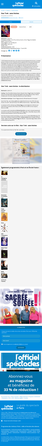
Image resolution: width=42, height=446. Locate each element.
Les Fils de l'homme (3, 280)
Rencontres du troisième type (4, 196)
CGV (10, 398)
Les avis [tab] (31, 22)
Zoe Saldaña (33, 40)
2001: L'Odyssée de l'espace (4, 235)
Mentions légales (19, 398)
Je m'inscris (21, 347)
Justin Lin (10, 38)
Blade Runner (3, 272)
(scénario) (18, 98)
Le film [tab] (10, 22)
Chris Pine (13, 40)
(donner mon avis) (13, 17)
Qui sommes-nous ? (5, 396)
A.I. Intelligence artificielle (4, 178)
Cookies (26, 398)
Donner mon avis (21, 134)
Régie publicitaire (24, 396)
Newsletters (5, 398)
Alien (2, 260)
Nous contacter (15, 396)
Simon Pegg (27, 40)
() (9, 93)
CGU (13, 398)
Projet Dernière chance (3, 210)
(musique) (30, 98)
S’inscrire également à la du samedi (15, 344)
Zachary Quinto (20, 40)
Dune (2, 223)
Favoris (21, 17)
